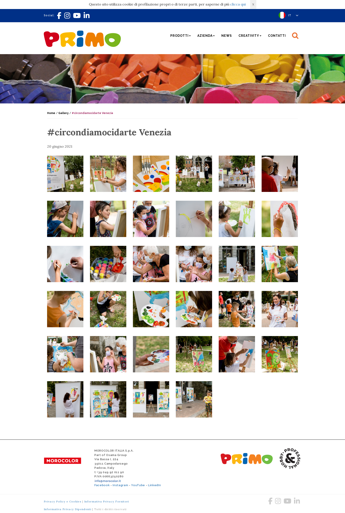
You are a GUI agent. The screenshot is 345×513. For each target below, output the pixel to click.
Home (51, 113)
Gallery (63, 113)
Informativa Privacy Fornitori (106, 501)
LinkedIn (154, 485)
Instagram (120, 485)
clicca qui (238, 4)
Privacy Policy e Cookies (62, 501)
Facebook (102, 485)
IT (293, 15)
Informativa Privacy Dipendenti (67, 509)
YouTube (138, 485)
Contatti (277, 35)
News (226, 35)
